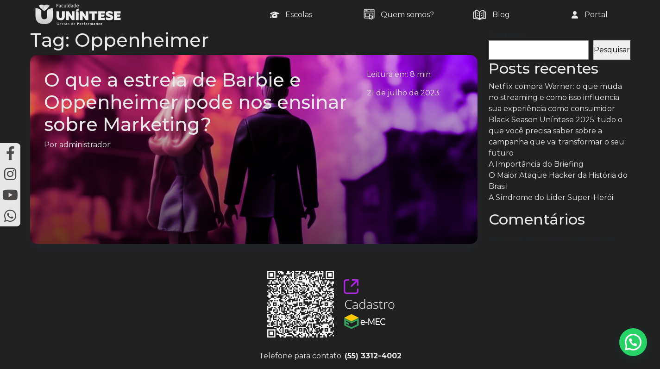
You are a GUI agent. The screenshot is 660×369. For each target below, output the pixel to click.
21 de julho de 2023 (403, 92)
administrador (84, 144)
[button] (633, 342)
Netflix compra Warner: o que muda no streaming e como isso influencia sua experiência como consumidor (555, 97)
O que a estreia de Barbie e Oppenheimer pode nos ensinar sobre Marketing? (195, 102)
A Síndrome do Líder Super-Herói (551, 197)
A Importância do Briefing (536, 164)
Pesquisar (507, 34)
